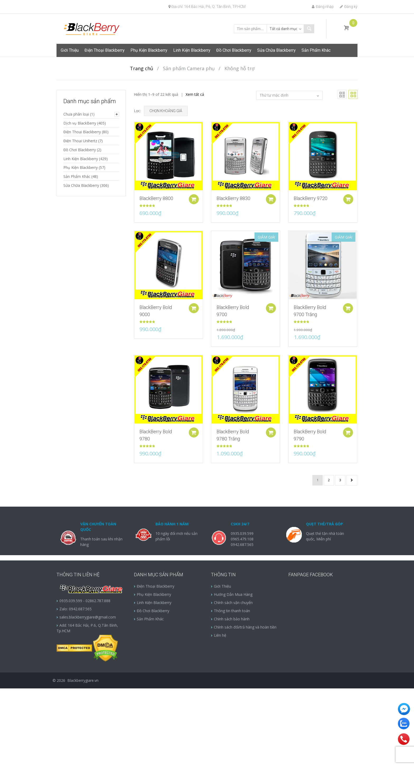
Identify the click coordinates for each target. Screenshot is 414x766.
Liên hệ (220, 635)
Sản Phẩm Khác (316, 50)
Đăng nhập (323, 6)
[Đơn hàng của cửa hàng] (289, 95)
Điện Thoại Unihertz (80, 140)
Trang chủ (141, 68)
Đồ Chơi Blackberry (233, 50)
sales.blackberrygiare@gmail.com (87, 617)
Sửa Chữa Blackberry (276, 50)
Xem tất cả (195, 94)
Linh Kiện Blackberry (191, 50)
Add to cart (195, 199)
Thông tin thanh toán (232, 610)
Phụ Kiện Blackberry (148, 50)
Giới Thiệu (70, 50)
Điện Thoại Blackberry (104, 50)
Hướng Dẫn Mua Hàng (233, 594)
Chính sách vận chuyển (233, 602)
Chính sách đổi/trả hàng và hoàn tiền (245, 627)
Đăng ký (348, 6)
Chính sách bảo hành (232, 618)
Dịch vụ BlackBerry (79, 123)
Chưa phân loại (76, 114)
